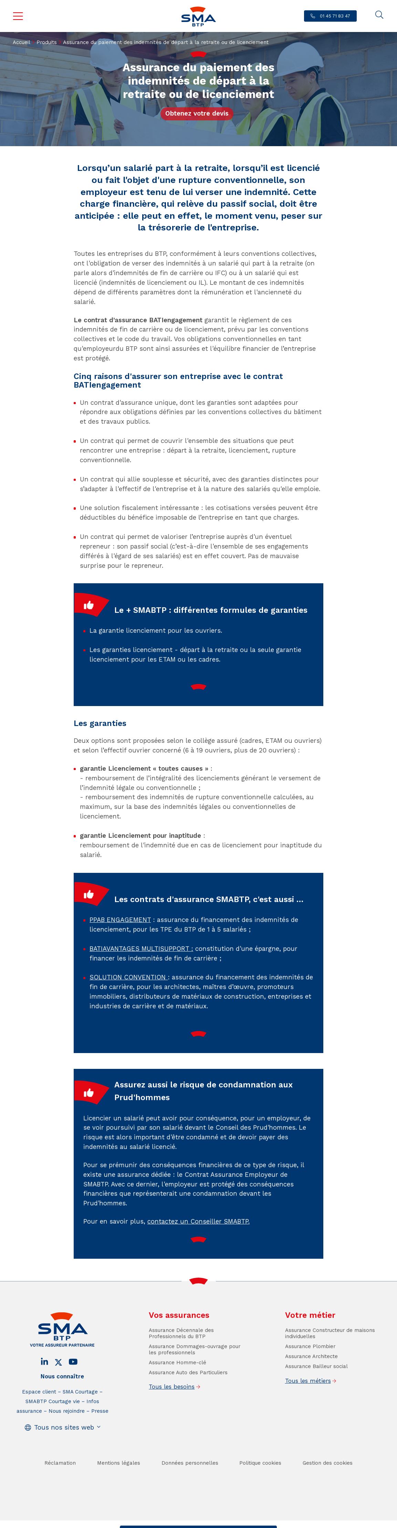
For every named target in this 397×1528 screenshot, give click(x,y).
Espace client (39, 1413)
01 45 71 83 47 (334, 16)
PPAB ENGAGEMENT (120, 941)
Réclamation (60, 1484)
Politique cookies (260, 1484)
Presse (99, 1432)
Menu (18, 16)
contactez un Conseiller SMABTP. (198, 1242)
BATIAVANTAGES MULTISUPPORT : (141, 970)
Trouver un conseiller (197, 1521)
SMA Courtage (80, 1413)
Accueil (21, 42)
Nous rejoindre (67, 1432)
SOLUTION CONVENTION (129, 998)
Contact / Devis (145, 1521)
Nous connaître (62, 1397)
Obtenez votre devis (197, 113)
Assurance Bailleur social (316, 1387)
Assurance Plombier (310, 1367)
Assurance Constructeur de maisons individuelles (330, 1354)
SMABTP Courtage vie (52, 1422)
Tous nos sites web (64, 1448)
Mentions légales (118, 1484)
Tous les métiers (308, 1401)
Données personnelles (189, 1484)
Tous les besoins (172, 1407)
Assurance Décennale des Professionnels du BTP (181, 1354)
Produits (46, 42)
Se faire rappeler (250, 1521)
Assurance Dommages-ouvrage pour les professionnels (194, 1370)
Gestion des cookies (328, 1484)
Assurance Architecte (311, 1377)
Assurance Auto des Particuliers (188, 1393)
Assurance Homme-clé (177, 1383)
